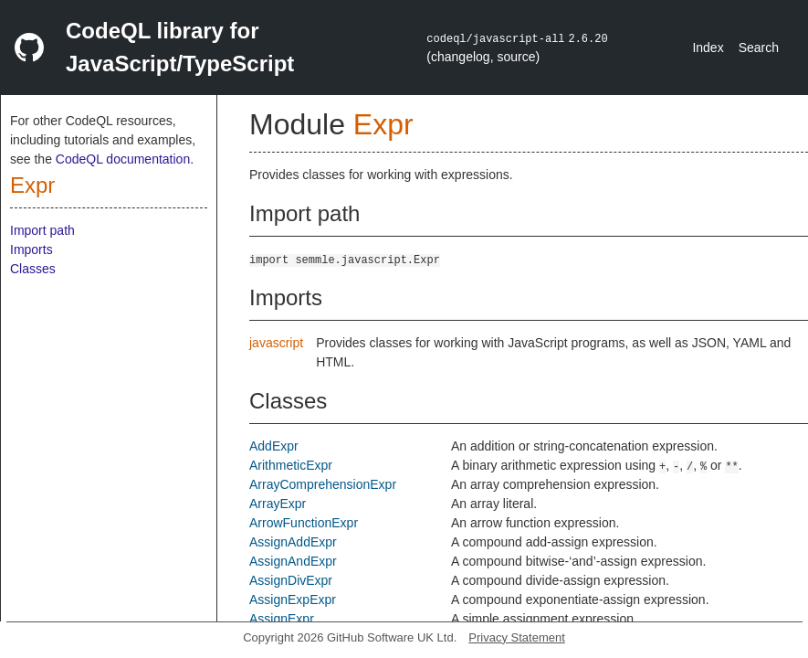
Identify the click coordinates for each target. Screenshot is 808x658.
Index (707, 47)
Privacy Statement (516, 637)
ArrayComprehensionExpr (322, 484)
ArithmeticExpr (290, 465)
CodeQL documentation (123, 159)
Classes (33, 268)
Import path (42, 230)
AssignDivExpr (290, 580)
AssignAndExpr (293, 561)
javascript (276, 342)
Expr (32, 185)
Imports (31, 249)
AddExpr (274, 446)
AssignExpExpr (292, 599)
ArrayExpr (277, 503)
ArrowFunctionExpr (303, 522)
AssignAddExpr (293, 542)
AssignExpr (281, 618)
